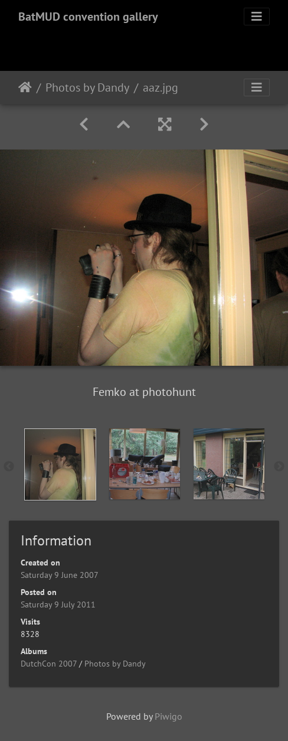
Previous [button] (9, 467)
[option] (60, 464)
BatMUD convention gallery (88, 16)
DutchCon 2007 (49, 663)
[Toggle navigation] (257, 16)
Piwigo (168, 716)
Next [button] (279, 467)
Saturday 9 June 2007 (60, 575)
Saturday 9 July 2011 (58, 604)
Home (25, 87)
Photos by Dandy (87, 87)
